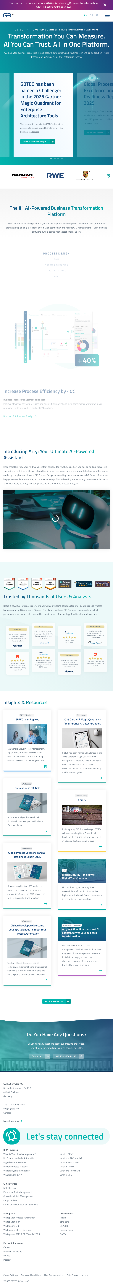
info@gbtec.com (11, 1108)
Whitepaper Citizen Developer (18, 1230)
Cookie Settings (10, 1275)
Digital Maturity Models (14, 1162)
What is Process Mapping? (16, 1166)
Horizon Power (67, 1230)
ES (97, 15)
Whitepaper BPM (11, 1221)
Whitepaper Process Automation (19, 1217)
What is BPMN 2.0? (69, 1162)
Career (6, 1247)
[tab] (51, 159)
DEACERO (64, 1226)
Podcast (7, 1260)
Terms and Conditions (31, 1275)
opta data (64, 1221)
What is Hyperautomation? (16, 1170)
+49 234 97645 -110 (66, 1056)
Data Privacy (72, 1275)
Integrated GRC (10, 1200)
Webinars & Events (12, 1251)
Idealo (63, 1217)
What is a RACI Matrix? (71, 1158)
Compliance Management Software (20, 1204)
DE (91, 15)
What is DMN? (67, 1166)
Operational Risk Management (18, 1196)
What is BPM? (67, 1154)
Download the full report (35, 141)
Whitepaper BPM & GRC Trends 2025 (21, 1234)
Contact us (37, 1056)
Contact (7, 1113)
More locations (11, 1121)
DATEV (63, 1234)
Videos (6, 1255)
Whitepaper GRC (11, 1226)
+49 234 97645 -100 (14, 1104)
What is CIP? (66, 1175)
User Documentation (53, 1275)
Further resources (54, 1001)
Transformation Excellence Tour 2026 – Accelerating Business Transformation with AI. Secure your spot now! (53, 5)
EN (85, 15)
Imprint (85, 1275)
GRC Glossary (9, 1188)
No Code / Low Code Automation (19, 1158)
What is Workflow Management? (19, 1154)
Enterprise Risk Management (17, 1192)
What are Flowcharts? (70, 1170)
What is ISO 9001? (12, 1175)
